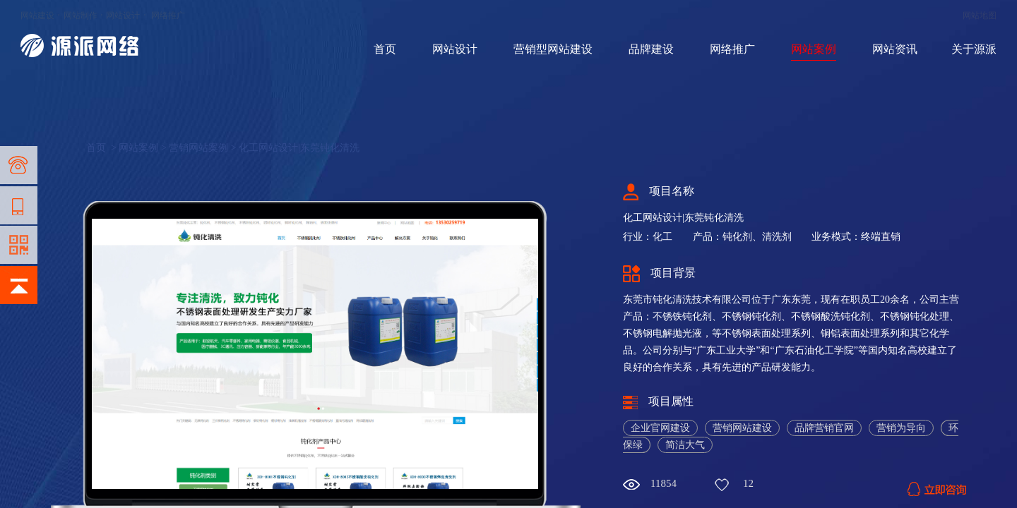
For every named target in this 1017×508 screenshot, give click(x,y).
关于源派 (974, 49)
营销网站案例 (198, 148)
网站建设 (37, 15)
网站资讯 (894, 49)
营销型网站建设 (553, 49)
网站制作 (80, 15)
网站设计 (123, 15)
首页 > (102, 148)
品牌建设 (651, 49)
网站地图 (980, 15)
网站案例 (813, 49)
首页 (385, 49)
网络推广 (168, 15)
